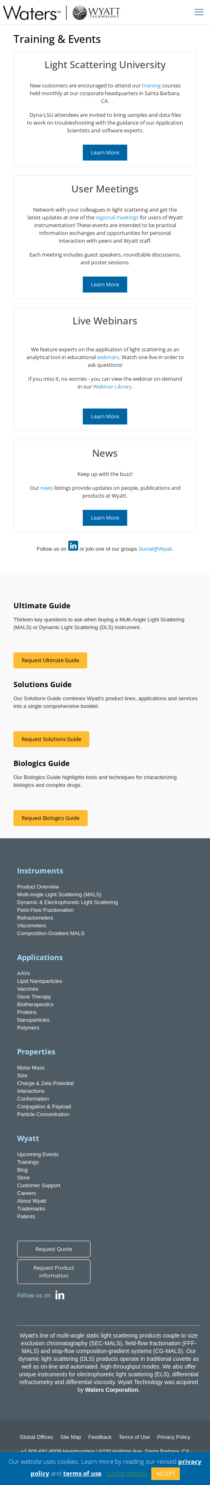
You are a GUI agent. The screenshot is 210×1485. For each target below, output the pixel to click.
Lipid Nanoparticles (39, 981)
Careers (26, 1193)
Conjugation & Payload (44, 1106)
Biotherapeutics (35, 1004)
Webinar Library (112, 386)
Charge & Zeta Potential (45, 1083)
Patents (26, 1216)
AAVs (23, 973)
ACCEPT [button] (165, 1473)
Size (22, 1075)
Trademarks (31, 1209)
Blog (22, 1170)
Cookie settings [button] (127, 1473)
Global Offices (36, 1437)
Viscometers (31, 925)
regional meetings (117, 217)
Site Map (70, 1437)
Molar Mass (30, 1068)
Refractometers (35, 918)
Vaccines (27, 989)
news (46, 487)
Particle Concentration (43, 1114)
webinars (108, 357)
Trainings (28, 1162)
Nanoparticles (33, 1020)
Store (23, 1178)
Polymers (28, 1028)
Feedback (100, 1437)
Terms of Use (134, 1437)
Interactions (30, 1091)
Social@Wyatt (155, 549)
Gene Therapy (34, 997)
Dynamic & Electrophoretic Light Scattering (67, 902)
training (151, 85)
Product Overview (38, 887)
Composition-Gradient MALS (50, 933)
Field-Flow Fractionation (45, 910)
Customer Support (38, 1185)
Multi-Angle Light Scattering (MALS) (59, 894)
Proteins (27, 1012)
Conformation (33, 1099)
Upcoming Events (38, 1154)
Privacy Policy (173, 1437)
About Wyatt (31, 1201)
